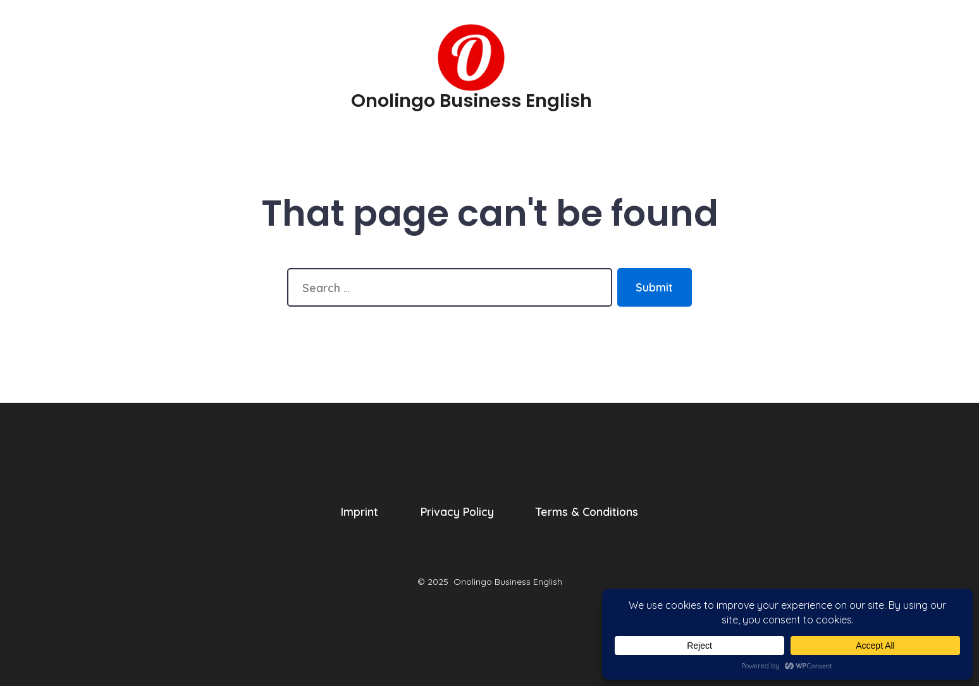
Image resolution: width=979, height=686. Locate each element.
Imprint (359, 511)
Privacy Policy (457, 511)
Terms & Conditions (587, 511)
